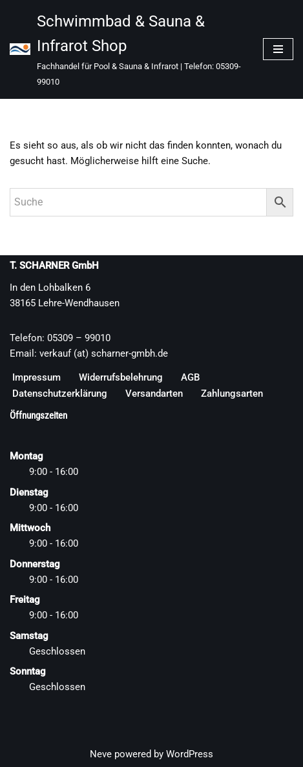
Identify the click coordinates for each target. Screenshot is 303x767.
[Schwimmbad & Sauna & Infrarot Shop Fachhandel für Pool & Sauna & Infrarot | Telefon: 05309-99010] (127, 49)
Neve (101, 754)
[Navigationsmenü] (278, 49)
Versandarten (154, 393)
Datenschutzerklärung (59, 393)
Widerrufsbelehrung (121, 377)
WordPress (189, 754)
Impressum (36, 377)
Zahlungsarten (232, 393)
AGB (190, 377)
